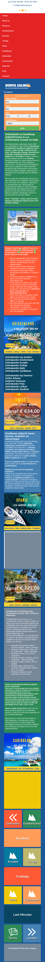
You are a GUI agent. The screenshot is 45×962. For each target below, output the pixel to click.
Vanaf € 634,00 (22, 411)
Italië (34, 621)
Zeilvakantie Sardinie (17, 389)
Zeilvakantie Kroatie (16, 362)
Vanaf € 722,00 (22, 588)
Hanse (26, 452)
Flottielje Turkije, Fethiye (21, 662)
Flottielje (15, 199)
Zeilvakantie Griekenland (19, 360)
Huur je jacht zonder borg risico (22, 266)
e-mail (31, 704)
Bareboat (22, 838)
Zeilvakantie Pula (15, 383)
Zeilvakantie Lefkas (16, 386)
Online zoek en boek (28, 199)
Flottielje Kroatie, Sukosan (21, 658)
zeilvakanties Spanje (19, 152)
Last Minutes (22, 915)
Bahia (7, 458)
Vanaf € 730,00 (22, 512)
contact (8, 195)
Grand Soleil (17, 452)
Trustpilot (8, 92)
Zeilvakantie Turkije (16, 365)
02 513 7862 (32, 2)
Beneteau (31, 450)
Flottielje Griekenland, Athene (23, 645)
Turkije (26, 621)
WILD (22, 752)
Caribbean (31, 900)
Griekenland (11, 621)
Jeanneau (9, 450)
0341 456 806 (18, 2)
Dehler (8, 452)
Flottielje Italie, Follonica (20, 666)
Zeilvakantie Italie (15, 368)
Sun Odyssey (20, 450)
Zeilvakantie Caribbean (18, 371)
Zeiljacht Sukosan (15, 381)
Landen (31, 938)
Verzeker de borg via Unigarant (22, 268)
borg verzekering (12, 710)
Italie (12, 900)
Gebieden (13, 823)
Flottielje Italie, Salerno (29, 668)
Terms (12, 938)
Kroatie (20, 621)
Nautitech (15, 458)
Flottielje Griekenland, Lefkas (22, 649)
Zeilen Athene (13, 378)
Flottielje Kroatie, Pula (20, 654)
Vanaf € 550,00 (22, 335)
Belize (33, 456)
